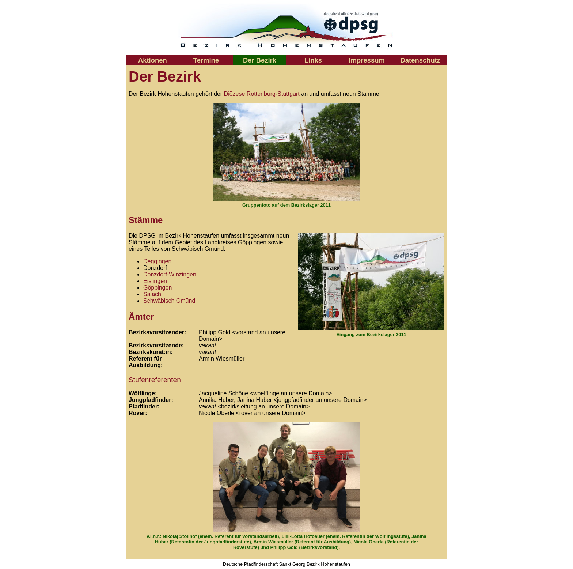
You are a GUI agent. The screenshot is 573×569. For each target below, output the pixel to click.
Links (313, 60)
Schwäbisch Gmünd (169, 301)
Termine (206, 60)
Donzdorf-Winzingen (169, 274)
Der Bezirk (259, 60)
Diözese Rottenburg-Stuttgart (262, 94)
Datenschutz (420, 60)
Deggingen (157, 261)
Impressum (367, 60)
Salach (152, 294)
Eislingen (155, 281)
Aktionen (152, 60)
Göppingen (157, 287)
